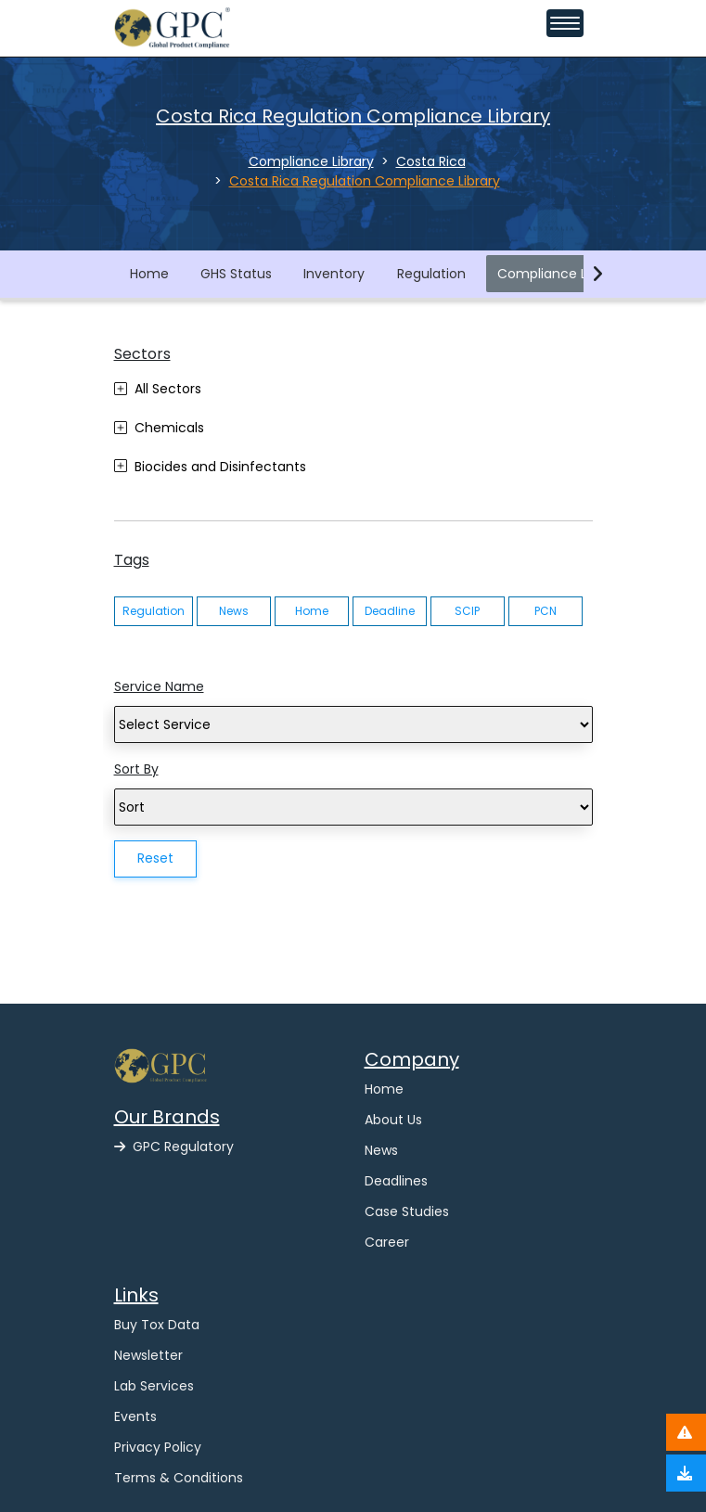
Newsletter (148, 1355)
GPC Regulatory (174, 1146)
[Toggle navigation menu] (565, 23)
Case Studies (407, 1211)
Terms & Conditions (178, 1477)
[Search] (353, 724)
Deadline (390, 611)
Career (387, 1242)
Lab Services (154, 1386)
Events (135, 1416)
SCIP (467, 611)
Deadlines (396, 1181)
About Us (393, 1119)
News (234, 611)
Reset (155, 858)
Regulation (431, 273)
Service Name (159, 686)
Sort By (136, 769)
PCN (545, 611)
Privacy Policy (157, 1447)
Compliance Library (560, 273)
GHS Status (236, 273)
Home (149, 273)
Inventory (334, 273)
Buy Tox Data (156, 1324)
